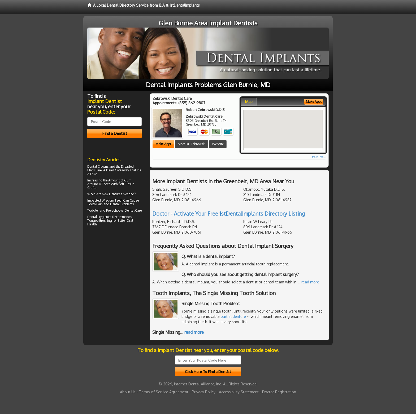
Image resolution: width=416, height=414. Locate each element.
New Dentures (112, 194)
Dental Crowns (98, 166)
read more (310, 282)
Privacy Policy (203, 392)
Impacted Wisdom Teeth (104, 200)
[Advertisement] (114, 274)
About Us (128, 392)
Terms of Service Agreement (163, 392)
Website (218, 144)
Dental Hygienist (99, 217)
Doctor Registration (279, 392)
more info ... (319, 156)
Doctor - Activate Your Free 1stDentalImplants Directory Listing (228, 213)
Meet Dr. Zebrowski (191, 144)
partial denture (233, 316)
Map (249, 101)
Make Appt (163, 144)
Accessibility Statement (239, 392)
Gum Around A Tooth (109, 182)
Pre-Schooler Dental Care (124, 210)
